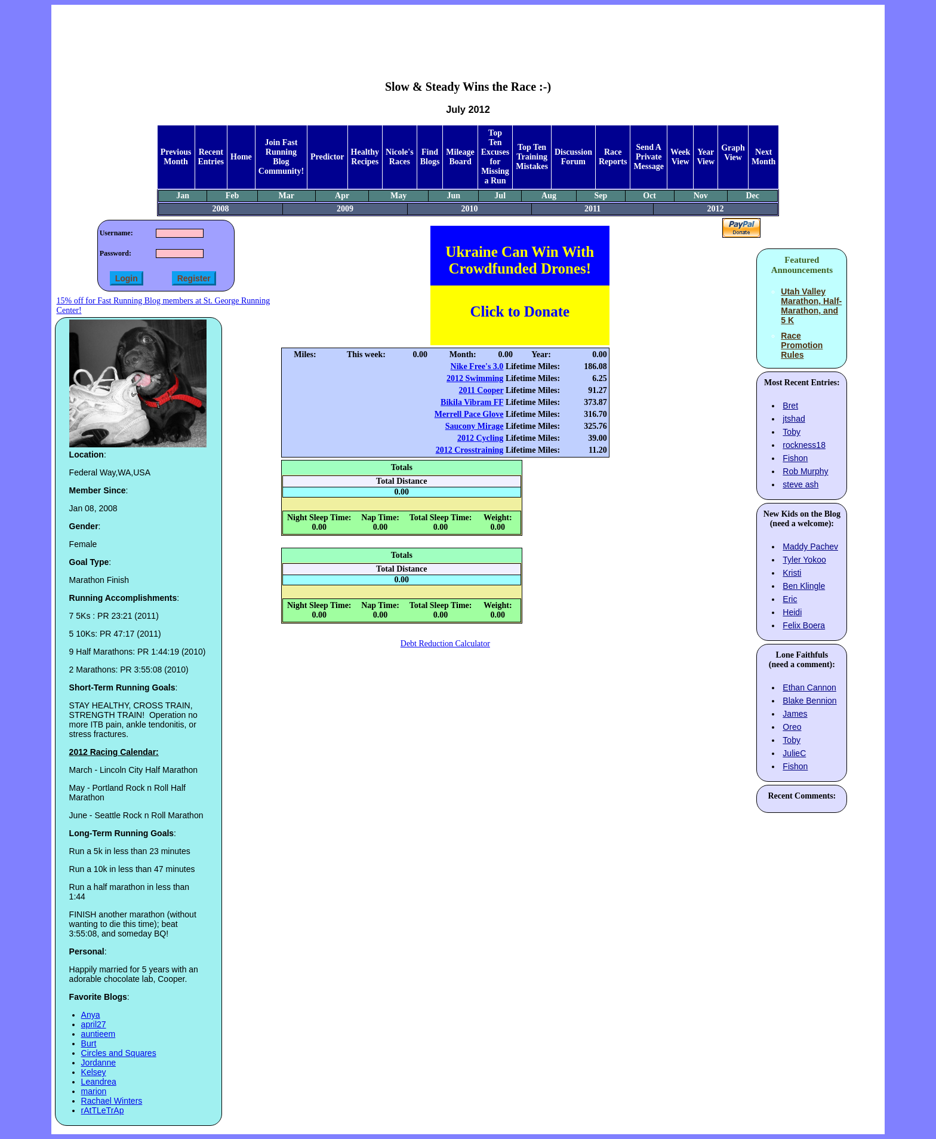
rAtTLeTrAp (102, 1110)
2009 (345, 208)
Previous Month (176, 157)
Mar (286, 195)
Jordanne (98, 1062)
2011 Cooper (481, 390)
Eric (790, 599)
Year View (706, 157)
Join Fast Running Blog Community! (281, 157)
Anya (90, 1015)
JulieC (794, 753)
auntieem (98, 1034)
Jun (453, 195)
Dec (752, 195)
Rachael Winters (112, 1101)
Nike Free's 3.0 (477, 366)
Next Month (763, 157)
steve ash (800, 484)
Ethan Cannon (809, 687)
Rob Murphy (805, 471)
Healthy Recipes (365, 157)
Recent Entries (211, 157)
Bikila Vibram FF (472, 402)
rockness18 (804, 445)
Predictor (327, 156)
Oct (649, 195)
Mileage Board (460, 157)
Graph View (733, 152)
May (398, 195)
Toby (791, 432)
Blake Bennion (809, 700)
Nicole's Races (400, 157)
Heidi (792, 612)
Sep (601, 195)
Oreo (792, 727)
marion (94, 1091)
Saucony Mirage (474, 426)
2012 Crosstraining (470, 450)
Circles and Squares (118, 1053)
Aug (548, 195)
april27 (93, 1024)
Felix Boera (804, 625)
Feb (232, 195)
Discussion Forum (573, 157)
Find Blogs (430, 157)
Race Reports (613, 157)
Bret (790, 405)
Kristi (792, 573)
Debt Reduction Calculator (445, 643)
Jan (182, 195)
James (795, 714)
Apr (342, 195)
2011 (592, 208)
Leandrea (98, 1081)
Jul (500, 195)
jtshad (794, 418)
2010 (469, 208)
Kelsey (93, 1072)
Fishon (795, 458)
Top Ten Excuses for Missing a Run (495, 156)
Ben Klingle (804, 586)
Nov (701, 195)
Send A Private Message (648, 157)
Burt (89, 1043)
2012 (715, 208)
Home (241, 156)
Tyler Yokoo (804, 559)
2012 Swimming (475, 378)
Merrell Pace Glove (469, 414)
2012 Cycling (480, 438)
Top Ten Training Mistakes (532, 157)
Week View (680, 157)
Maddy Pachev (810, 546)
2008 (220, 208)
